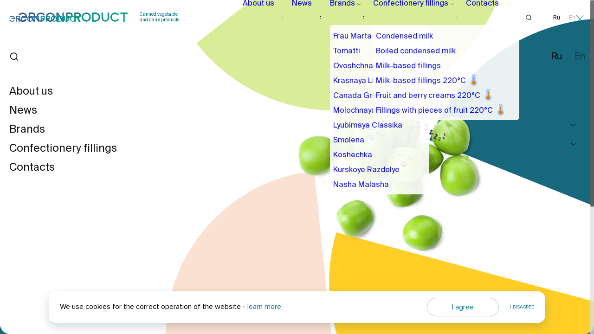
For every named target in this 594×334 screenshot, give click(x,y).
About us (254, 17)
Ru (556, 17)
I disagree (522, 307)
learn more (264, 306)
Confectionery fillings (381, 17)
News (291, 17)
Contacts (438, 17)
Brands (325, 17)
